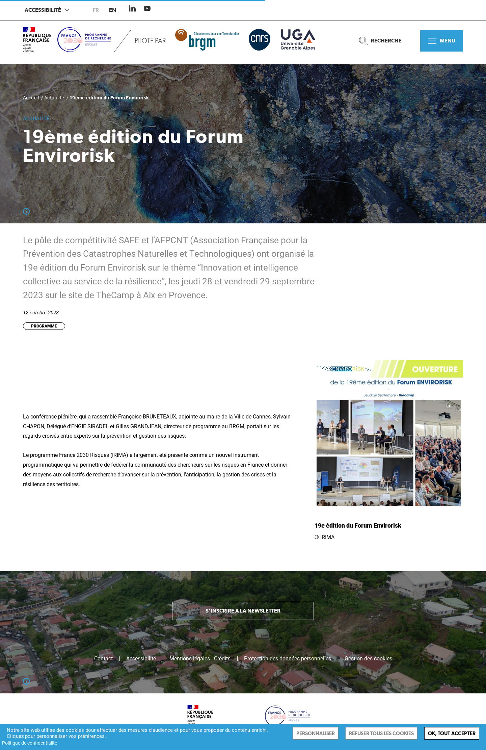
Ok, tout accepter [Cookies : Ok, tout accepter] (452, 733)
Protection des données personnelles (287, 658)
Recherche (380, 41)
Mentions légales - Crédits (200, 658)
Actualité (54, 97)
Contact (103, 658)
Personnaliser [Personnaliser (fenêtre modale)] (315, 733)
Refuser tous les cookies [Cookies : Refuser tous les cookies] (381, 733)
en (112, 10)
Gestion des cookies (368, 658)
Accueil (31, 97)
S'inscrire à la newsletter (243, 610)
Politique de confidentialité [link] (29, 743)
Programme (44, 326)
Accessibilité (47, 10)
